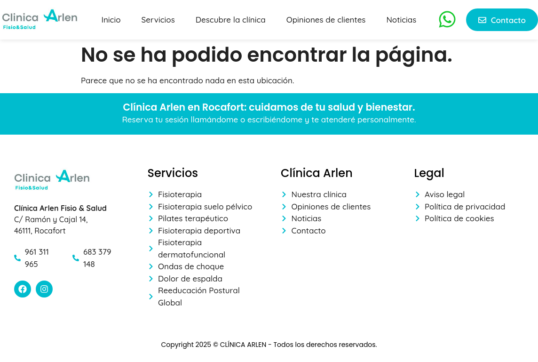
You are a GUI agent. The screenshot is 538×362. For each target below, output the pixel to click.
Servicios (158, 19)
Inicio (111, 19)
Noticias (401, 19)
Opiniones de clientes (326, 19)
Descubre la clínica (231, 19)
